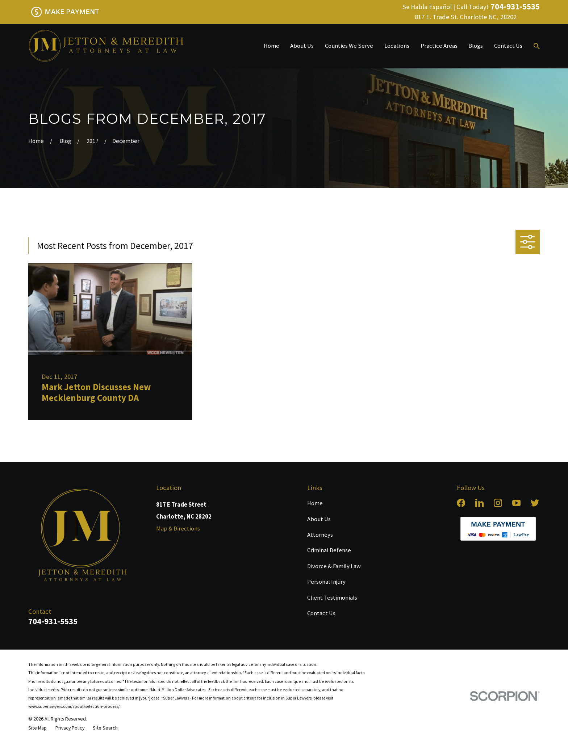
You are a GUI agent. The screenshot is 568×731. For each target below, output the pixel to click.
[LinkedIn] (479, 503)
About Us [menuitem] (302, 46)
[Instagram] (498, 503)
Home (315, 503)
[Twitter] (535, 503)
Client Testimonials (332, 597)
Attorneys (320, 534)
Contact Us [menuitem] (508, 46)
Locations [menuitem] (396, 46)
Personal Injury (326, 582)
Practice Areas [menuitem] (439, 46)
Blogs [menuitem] (475, 46)
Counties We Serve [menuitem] (349, 46)
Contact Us (321, 613)
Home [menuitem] (271, 46)
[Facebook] (461, 503)
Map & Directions (178, 528)
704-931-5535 (515, 7)
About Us (319, 519)
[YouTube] (516, 503)
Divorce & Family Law (334, 566)
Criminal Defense (329, 550)
